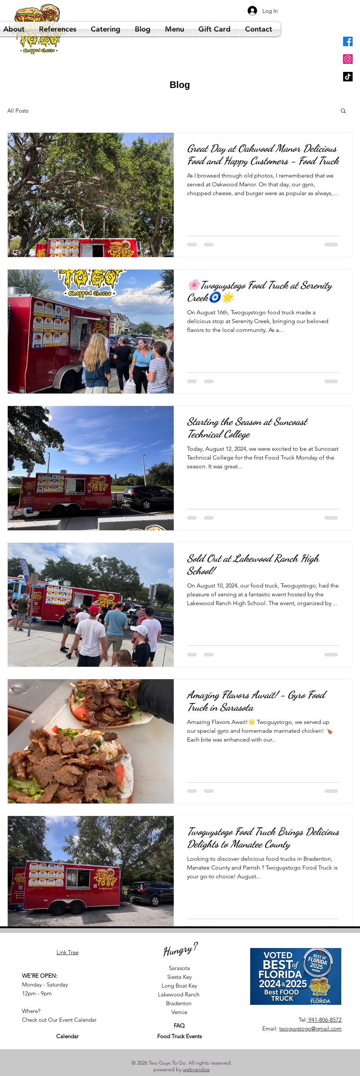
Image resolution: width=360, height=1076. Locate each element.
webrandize (196, 1069)
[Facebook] (348, 41)
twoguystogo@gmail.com (310, 1028)
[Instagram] (348, 59)
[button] (343, 111)
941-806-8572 (324, 1019)
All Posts (17, 110)
